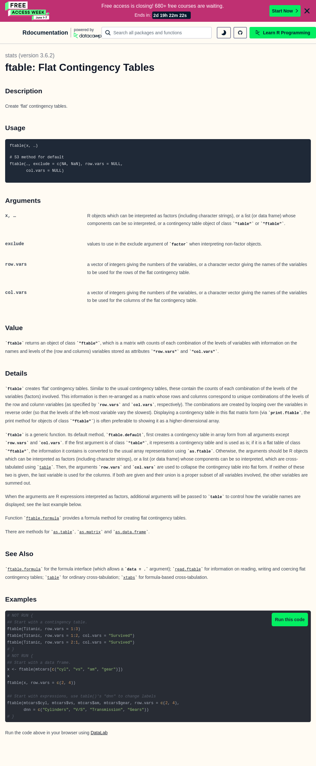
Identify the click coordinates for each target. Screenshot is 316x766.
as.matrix (90, 531)
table (45, 467)
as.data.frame (130, 531)
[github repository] (240, 32)
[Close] (307, 10)
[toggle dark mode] (224, 32)
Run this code (290, 618)
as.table (62, 531)
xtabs (129, 577)
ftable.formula (42, 518)
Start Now (285, 10)
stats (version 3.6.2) (30, 55)
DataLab (99, 732)
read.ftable (188, 569)
